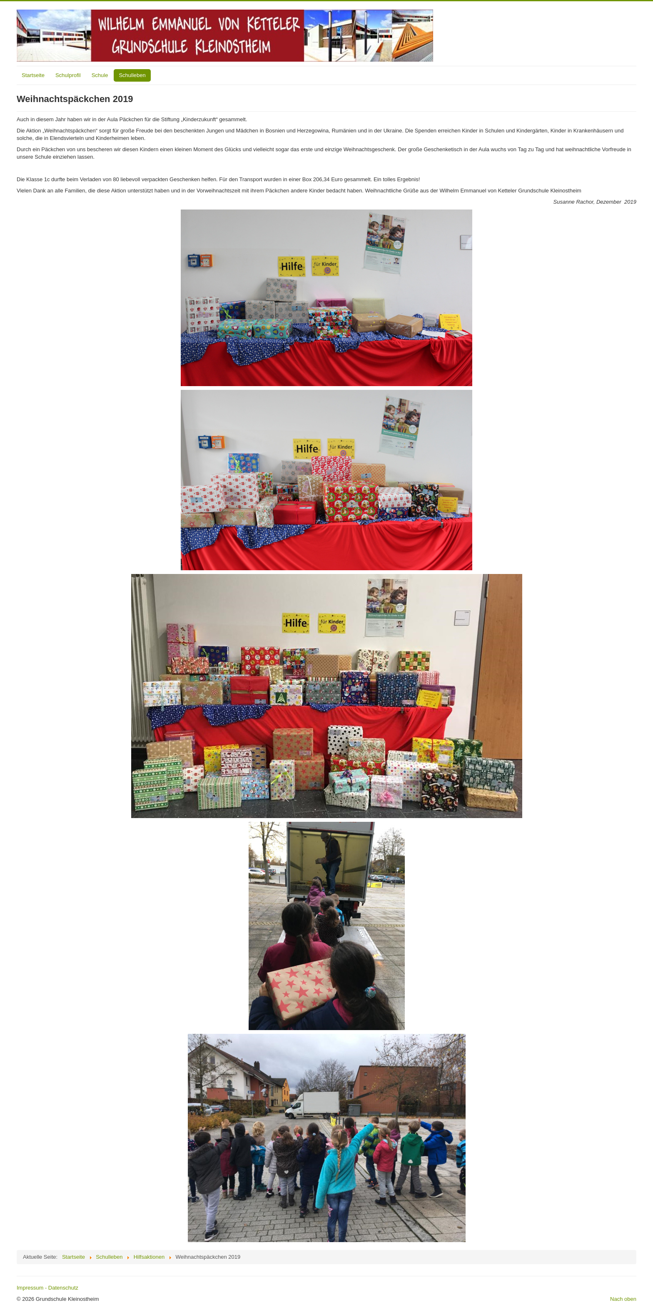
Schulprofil (68, 75)
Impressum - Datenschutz (47, 1288)
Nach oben (623, 1299)
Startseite (33, 75)
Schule (100, 75)
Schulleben (132, 75)
